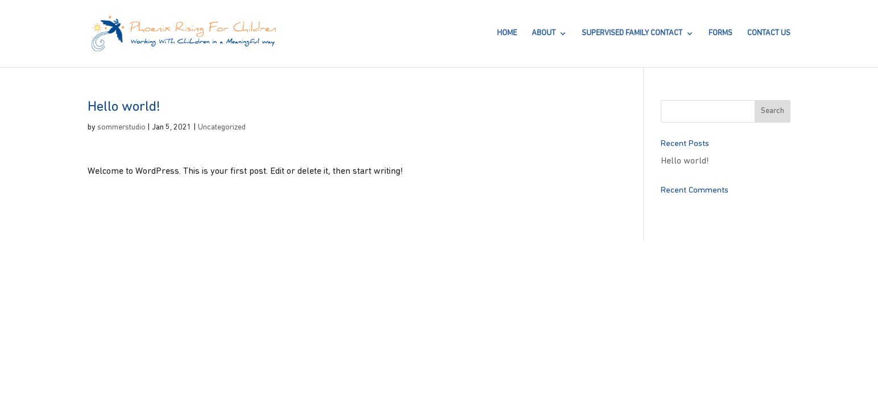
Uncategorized (222, 127)
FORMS (720, 33)
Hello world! (685, 161)
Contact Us (768, 33)
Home (507, 33)
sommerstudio (121, 127)
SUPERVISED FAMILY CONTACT (632, 33)
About (544, 33)
